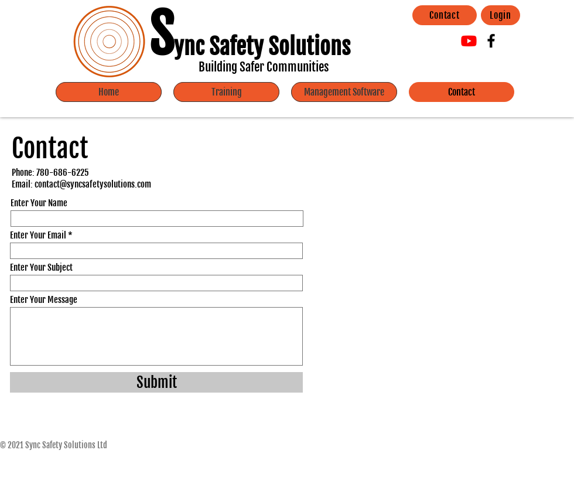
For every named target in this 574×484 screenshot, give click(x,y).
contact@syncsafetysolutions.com (93, 184)
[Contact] (444, 15)
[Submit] (156, 382)
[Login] (500, 15)
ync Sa (202, 46)
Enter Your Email (38, 235)
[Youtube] (469, 41)
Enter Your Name (39, 203)
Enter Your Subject (41, 267)
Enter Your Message (43, 299)
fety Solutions (290, 46)
